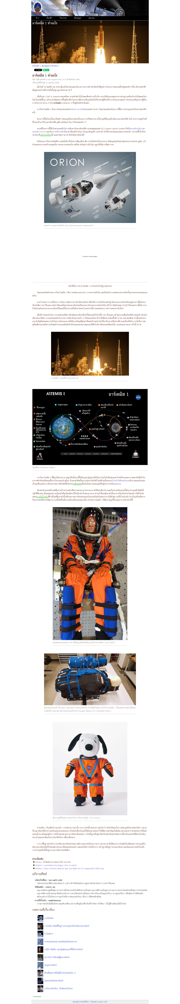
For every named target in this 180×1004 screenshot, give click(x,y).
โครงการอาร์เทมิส (78, 109)
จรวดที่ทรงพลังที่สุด (60, 132)
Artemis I (39, 862)
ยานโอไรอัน (48, 918)
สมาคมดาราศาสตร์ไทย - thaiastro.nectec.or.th (90, 1002)
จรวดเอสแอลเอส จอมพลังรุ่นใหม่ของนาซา (60, 942)
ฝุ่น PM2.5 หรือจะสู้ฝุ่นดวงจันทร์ (56, 957)
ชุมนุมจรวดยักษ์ (50, 965)
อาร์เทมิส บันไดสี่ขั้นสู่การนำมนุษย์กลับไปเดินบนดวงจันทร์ (66, 926)
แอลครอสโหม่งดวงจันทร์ (53, 981)
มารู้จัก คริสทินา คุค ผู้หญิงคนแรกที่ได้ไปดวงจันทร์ (63, 949)
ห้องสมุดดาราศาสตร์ (49, 66)
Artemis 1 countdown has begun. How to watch (56, 865)
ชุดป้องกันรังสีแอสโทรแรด (120, 481)
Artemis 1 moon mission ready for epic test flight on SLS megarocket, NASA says (69, 869)
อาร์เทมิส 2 (48, 934)
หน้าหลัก (35, 66)
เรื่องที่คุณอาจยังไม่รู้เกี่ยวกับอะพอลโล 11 (60, 973)
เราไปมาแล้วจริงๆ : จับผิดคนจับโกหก (58, 989)
